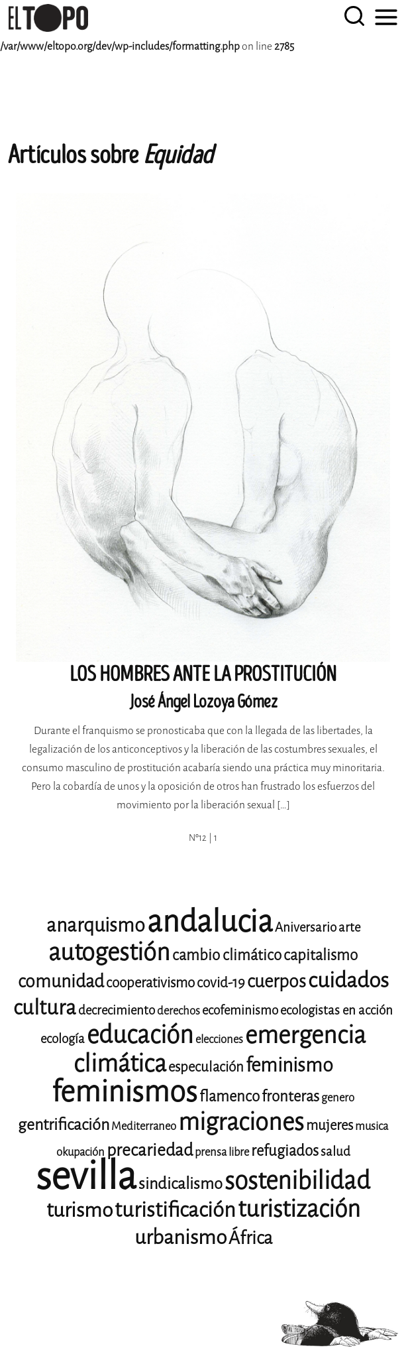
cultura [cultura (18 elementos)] (44, 1007)
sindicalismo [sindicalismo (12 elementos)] (180, 1183)
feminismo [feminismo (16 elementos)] (289, 1065)
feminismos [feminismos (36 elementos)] (124, 1091)
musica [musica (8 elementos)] (371, 1126)
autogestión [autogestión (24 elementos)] (109, 952)
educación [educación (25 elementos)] (140, 1035)
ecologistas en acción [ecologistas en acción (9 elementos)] (336, 1010)
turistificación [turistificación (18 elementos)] (175, 1209)
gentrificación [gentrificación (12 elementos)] (63, 1124)
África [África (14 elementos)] (250, 1238)
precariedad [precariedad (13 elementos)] (150, 1150)
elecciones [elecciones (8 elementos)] (219, 1039)
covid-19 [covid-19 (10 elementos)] (221, 982)
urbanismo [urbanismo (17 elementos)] (180, 1237)
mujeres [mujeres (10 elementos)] (329, 1125)
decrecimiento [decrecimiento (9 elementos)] (116, 1010)
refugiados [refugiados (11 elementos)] (285, 1150)
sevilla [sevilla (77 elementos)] (86, 1176)
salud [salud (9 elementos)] (335, 1151)
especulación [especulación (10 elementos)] (206, 1067)
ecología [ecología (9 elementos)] (62, 1038)
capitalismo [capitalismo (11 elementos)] (320, 955)
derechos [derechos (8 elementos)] (178, 1011)
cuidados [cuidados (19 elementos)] (348, 980)
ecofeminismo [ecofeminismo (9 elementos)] (240, 1010)
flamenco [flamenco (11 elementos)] (229, 1096)
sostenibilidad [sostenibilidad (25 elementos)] (297, 1180)
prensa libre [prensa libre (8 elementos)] (222, 1152)
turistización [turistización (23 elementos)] (299, 1209)
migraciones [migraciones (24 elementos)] (241, 1122)
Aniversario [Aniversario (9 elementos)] (305, 927)
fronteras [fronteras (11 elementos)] (290, 1096)
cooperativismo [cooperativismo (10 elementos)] (150, 982)
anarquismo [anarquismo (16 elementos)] (95, 925)
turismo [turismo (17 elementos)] (79, 1210)
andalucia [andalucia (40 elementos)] (210, 922)
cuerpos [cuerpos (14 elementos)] (276, 981)
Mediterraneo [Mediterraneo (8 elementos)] (143, 1126)
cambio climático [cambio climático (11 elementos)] (226, 955)
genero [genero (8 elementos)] (337, 1097)
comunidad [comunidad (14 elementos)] (61, 981)
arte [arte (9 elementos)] (349, 927)
